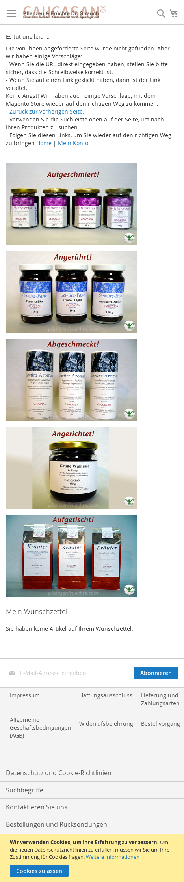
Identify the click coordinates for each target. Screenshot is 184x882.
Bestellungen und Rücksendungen (56, 824)
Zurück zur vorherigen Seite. (46, 111)
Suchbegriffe (24, 790)
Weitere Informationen (112, 856)
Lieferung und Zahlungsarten (160, 699)
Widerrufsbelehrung (106, 723)
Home (44, 143)
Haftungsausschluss (105, 695)
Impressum (25, 695)
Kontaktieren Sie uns (36, 807)
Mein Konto (73, 143)
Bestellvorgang (160, 723)
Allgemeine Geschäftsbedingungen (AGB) (40, 727)
